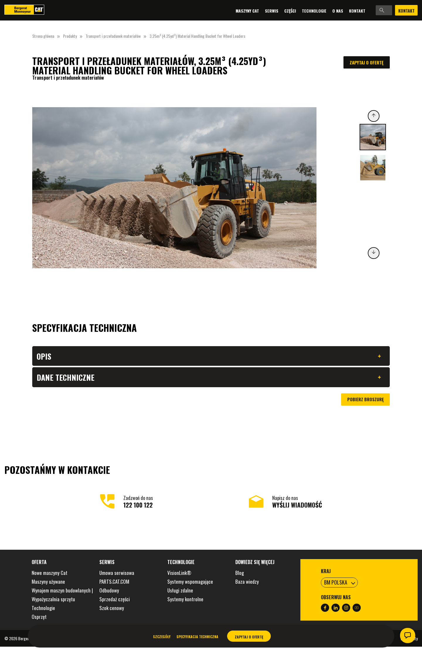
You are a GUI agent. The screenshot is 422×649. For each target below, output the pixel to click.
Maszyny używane (48, 583)
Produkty (70, 36)
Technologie (292, 10)
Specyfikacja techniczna (197, 636)
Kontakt (335, 10)
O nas (315, 10)
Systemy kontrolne (185, 601)
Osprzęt (39, 619)
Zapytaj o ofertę (367, 62)
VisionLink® (179, 575)
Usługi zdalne (180, 592)
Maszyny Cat (225, 10)
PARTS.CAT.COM (114, 583)
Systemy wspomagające (190, 583)
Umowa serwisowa (116, 575)
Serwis (249, 10)
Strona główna (43, 36)
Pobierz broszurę (365, 402)
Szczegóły (162, 636)
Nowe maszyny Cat (49, 575)
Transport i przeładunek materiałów (113, 36)
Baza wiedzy (247, 583)
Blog (239, 575)
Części (268, 10)
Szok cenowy (111, 610)
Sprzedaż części (114, 601)
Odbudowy (109, 592)
